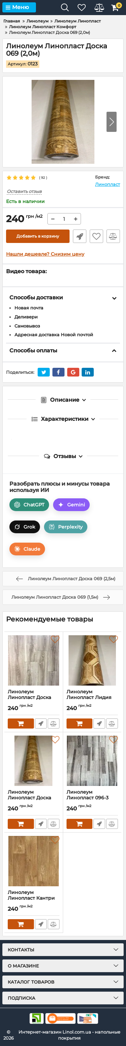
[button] (112, 122)
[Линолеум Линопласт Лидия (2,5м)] (92, 660)
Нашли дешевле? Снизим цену (45, 254)
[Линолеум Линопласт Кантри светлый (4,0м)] (33, 861)
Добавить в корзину (37, 236)
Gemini (71, 505)
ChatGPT (29, 505)
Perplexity (66, 527)
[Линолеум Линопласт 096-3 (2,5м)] (92, 761)
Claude (27, 549)
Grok (24, 527)
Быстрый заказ (79, 236)
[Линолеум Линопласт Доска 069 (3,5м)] (33, 761)
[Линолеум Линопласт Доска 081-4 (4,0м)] (33, 660)
